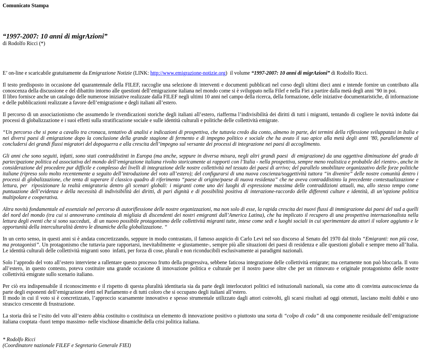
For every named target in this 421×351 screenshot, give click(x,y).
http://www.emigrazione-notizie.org (188, 73)
